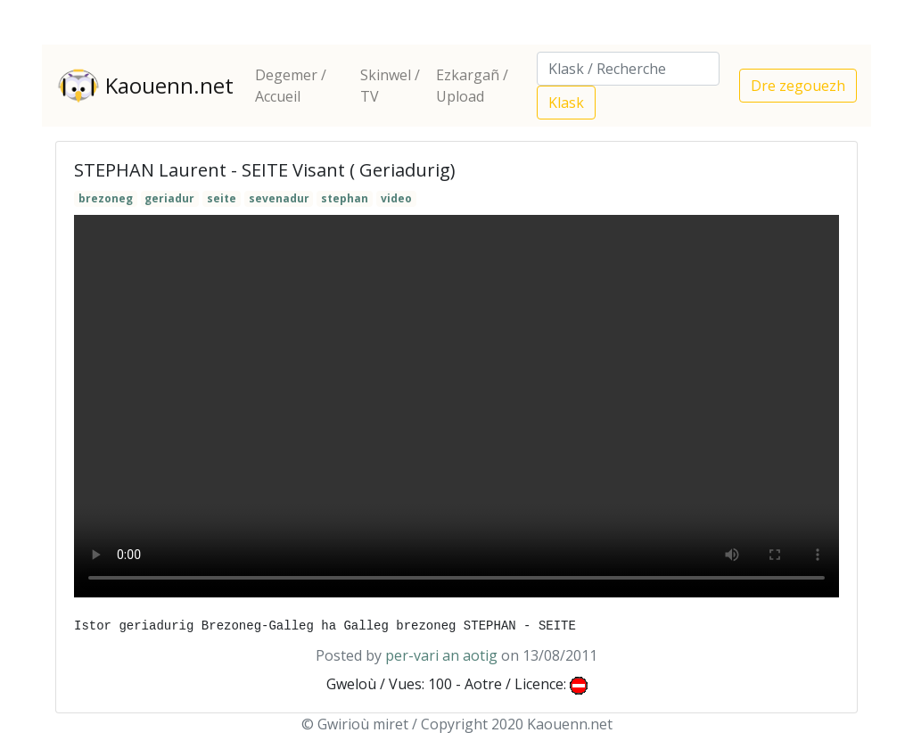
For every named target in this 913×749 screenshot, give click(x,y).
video (396, 198)
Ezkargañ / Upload (472, 85)
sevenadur (279, 198)
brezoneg (105, 198)
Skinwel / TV (390, 85)
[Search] (628, 69)
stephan (344, 198)
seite (221, 198)
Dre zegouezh (798, 85)
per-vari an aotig (441, 655)
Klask (566, 102)
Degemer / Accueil (290, 85)
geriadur (169, 198)
